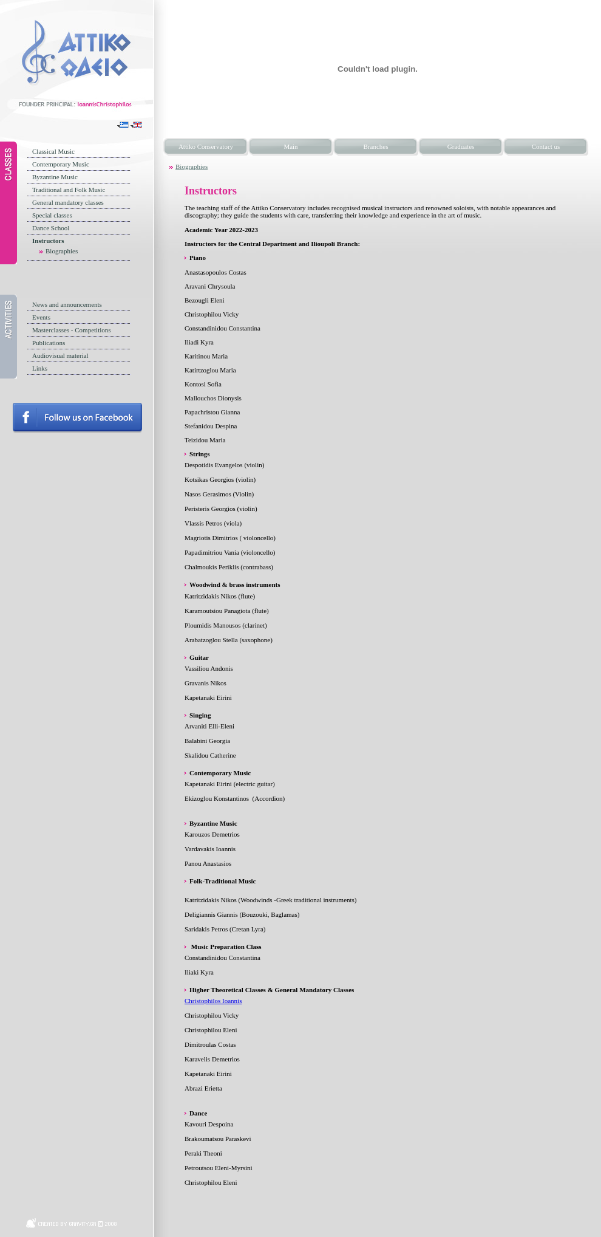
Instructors (48, 240)
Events (41, 317)
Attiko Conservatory (205, 146)
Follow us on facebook (77, 418)
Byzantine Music (55, 176)
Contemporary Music (60, 164)
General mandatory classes (68, 202)
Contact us (546, 146)
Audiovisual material (60, 355)
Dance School (50, 227)
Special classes (52, 215)
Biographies (62, 251)
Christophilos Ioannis (213, 1000)
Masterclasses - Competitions (71, 330)
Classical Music (53, 151)
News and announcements (67, 304)
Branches (376, 146)
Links (39, 368)
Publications (48, 342)
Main (290, 146)
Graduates (461, 146)
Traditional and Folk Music (68, 189)
